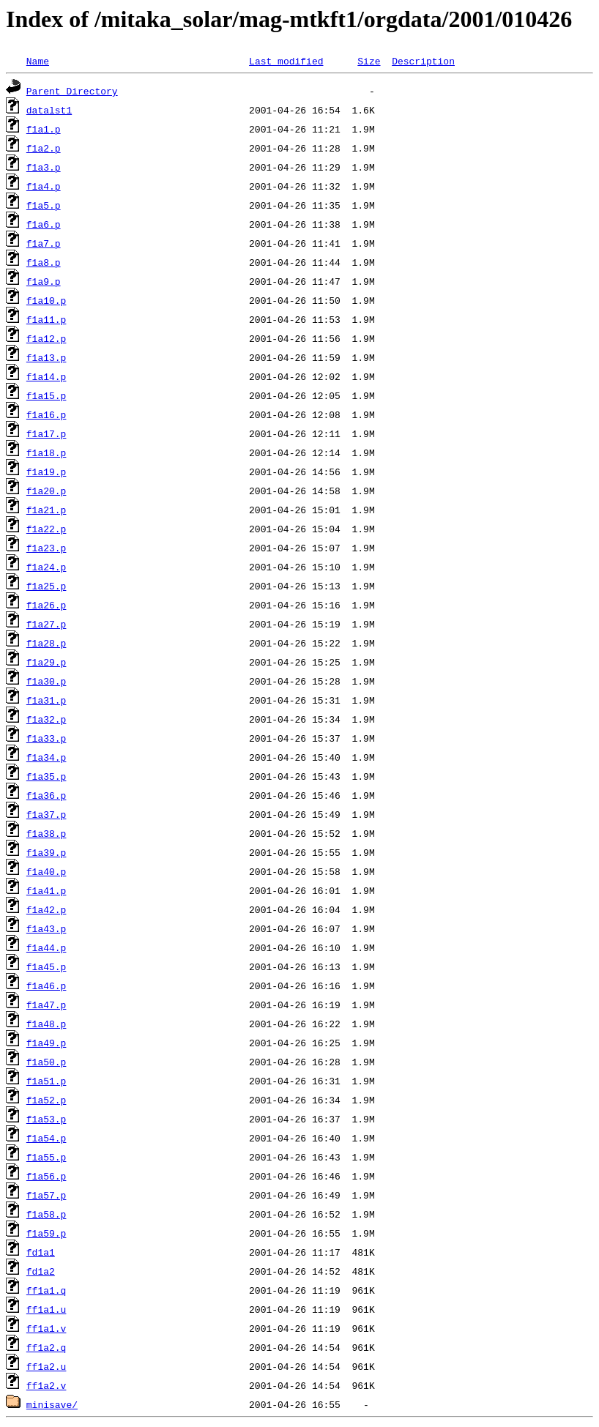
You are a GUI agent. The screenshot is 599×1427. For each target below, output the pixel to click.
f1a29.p (46, 661)
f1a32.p (46, 719)
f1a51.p (46, 1080)
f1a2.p (43, 147)
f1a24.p (46, 566)
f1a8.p (43, 262)
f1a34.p (46, 757)
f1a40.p (46, 871)
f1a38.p (46, 833)
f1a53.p (46, 1118)
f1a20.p (46, 490)
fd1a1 (40, 1252)
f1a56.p (46, 1175)
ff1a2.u (46, 1366)
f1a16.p (46, 414)
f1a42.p (46, 909)
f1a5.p (43, 205)
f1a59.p (46, 1233)
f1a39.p (46, 852)
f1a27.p (46, 623)
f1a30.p (46, 681)
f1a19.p (46, 471)
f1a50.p (46, 1061)
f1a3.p (43, 167)
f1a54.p (46, 1137)
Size (368, 60)
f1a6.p (43, 224)
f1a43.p (46, 928)
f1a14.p (46, 376)
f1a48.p (46, 1023)
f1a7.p (43, 243)
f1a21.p (46, 509)
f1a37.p (46, 814)
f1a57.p (46, 1194)
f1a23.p (46, 547)
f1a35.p (46, 776)
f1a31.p (46, 700)
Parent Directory (72, 90)
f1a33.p (46, 738)
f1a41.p (46, 890)
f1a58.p (46, 1214)
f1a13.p (46, 357)
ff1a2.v (46, 1385)
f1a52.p (46, 1099)
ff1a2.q (46, 1347)
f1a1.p (43, 128)
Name (37, 60)
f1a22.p (46, 528)
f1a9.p (43, 281)
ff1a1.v (46, 1328)
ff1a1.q (46, 1290)
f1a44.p (46, 947)
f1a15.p (46, 395)
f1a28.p (46, 642)
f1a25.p (46, 585)
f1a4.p (43, 186)
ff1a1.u (46, 1309)
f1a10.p (46, 300)
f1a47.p (46, 1004)
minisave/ (52, 1404)
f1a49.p (46, 1042)
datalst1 (49, 109)
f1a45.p (46, 966)
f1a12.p (46, 338)
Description (423, 60)
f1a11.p (46, 319)
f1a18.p (46, 452)
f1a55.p (46, 1156)
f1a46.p (46, 985)
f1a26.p (46, 604)
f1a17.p (46, 433)
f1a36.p (46, 795)
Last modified (286, 60)
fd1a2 (40, 1271)
